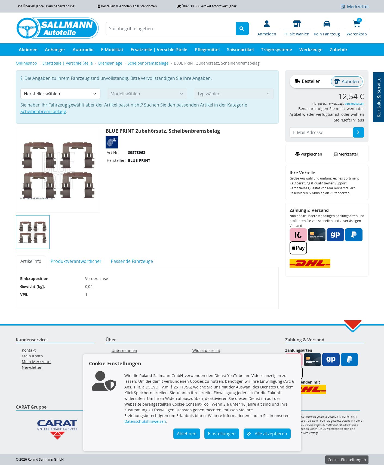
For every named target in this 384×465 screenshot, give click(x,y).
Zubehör (339, 51)
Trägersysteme (276, 51)
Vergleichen (308, 154)
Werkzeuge (310, 51)
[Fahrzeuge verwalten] (327, 28)
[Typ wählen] (234, 94)
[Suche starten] (242, 28)
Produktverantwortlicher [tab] (76, 261)
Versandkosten (354, 103)
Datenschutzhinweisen (145, 421)
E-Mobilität (112, 51)
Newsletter (32, 367)
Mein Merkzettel (36, 361)
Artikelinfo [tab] (30, 261)
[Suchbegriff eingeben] (171, 28)
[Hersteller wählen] (60, 94)
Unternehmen (124, 350)
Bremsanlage (110, 63)
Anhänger (55, 51)
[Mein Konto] (267, 28)
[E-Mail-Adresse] (358, 132)
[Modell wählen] (147, 94)
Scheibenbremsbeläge (148, 63)
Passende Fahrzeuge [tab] (132, 261)
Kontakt (29, 350)
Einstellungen (222, 434)
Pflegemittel (207, 51)
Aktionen (28, 51)
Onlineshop (26, 63)
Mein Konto (32, 355)
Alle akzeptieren (267, 434)
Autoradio (83, 51)
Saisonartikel (240, 51)
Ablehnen (186, 434)
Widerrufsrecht (206, 350)
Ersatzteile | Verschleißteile (159, 51)
